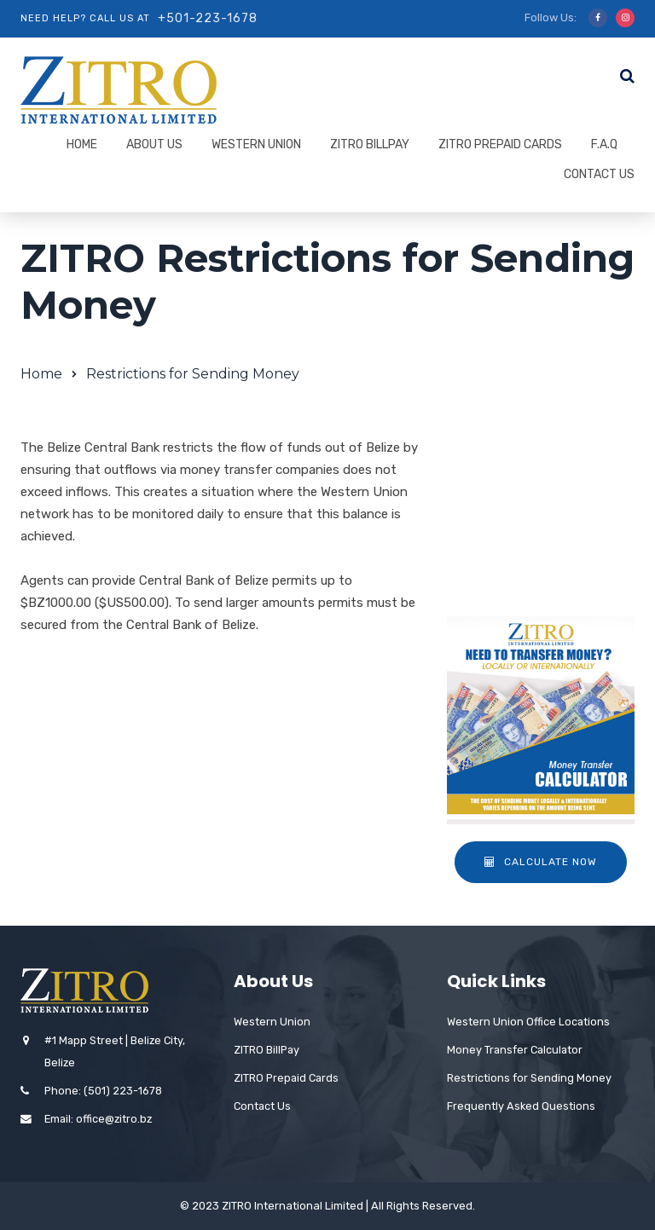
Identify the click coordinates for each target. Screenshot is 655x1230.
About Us (154, 144)
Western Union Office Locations (528, 1021)
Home (82, 144)
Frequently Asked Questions (521, 1106)
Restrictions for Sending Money (522, 533)
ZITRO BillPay (369, 144)
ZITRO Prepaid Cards (500, 144)
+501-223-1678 (208, 18)
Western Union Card (535, 579)
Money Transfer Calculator (515, 1049)
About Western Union (540, 451)
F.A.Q (604, 144)
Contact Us (599, 174)
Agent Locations (524, 486)
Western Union (256, 144)
